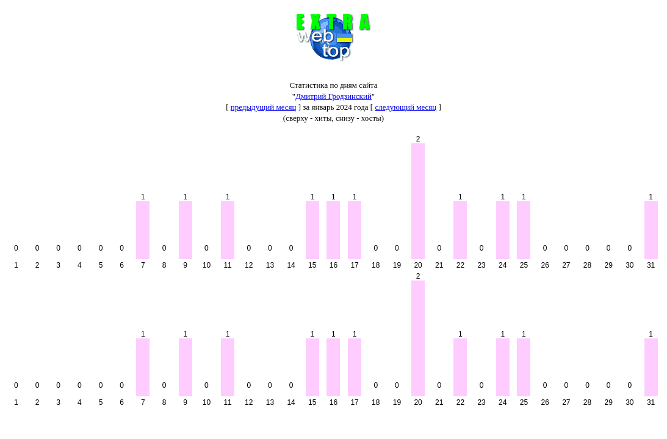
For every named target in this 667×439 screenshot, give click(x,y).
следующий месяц (405, 107)
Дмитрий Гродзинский (333, 96)
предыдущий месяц (264, 107)
